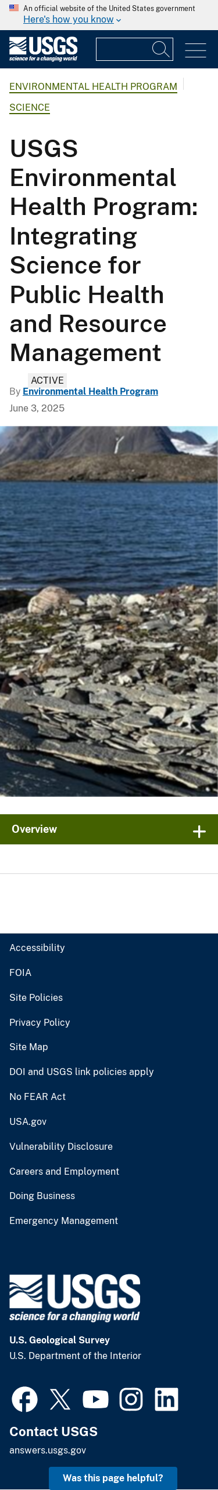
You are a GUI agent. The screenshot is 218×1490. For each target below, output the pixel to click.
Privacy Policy (39, 1023)
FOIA (20, 973)
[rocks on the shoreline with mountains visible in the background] (109, 611)
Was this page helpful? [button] (113, 1478)
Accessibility (37, 948)
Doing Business (42, 1196)
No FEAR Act (37, 1097)
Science (29, 107)
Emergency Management (63, 1221)
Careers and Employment (64, 1172)
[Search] (161, 49)
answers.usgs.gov (47, 1450)
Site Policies (36, 998)
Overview (34, 829)
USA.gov (28, 1122)
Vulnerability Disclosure (61, 1147)
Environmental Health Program (93, 86)
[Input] (134, 49)
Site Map (28, 1047)
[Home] (43, 58)
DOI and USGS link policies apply (81, 1072)
